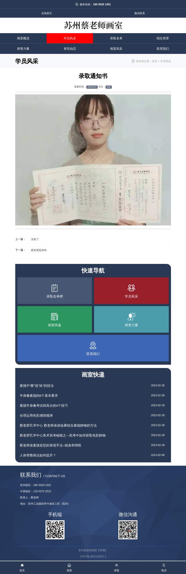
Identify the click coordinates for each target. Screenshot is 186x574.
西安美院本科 (39, 250)
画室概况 (23, 38)
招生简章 (163, 38)
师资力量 (23, 48)
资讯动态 (70, 48)
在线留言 (46, 13)
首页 (154, 61)
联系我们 (163, 48)
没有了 (35, 239)
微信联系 (139, 13)
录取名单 (116, 38)
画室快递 (93, 374)
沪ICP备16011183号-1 (93, 556)
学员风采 (70, 38)
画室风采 (116, 48)
